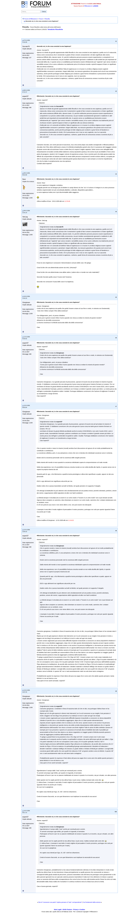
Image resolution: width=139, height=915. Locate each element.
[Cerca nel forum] (30, 11)
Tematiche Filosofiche (55, 29)
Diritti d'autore (67, 909)
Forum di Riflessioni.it (30, 19)
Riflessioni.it (88, 6)
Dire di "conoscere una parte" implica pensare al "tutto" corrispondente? (60, 902)
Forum (41, 19)
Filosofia (47, 19)
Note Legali (57, 909)
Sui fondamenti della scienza (92, 902)
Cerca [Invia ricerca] (44, 11)
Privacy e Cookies (79, 909)
